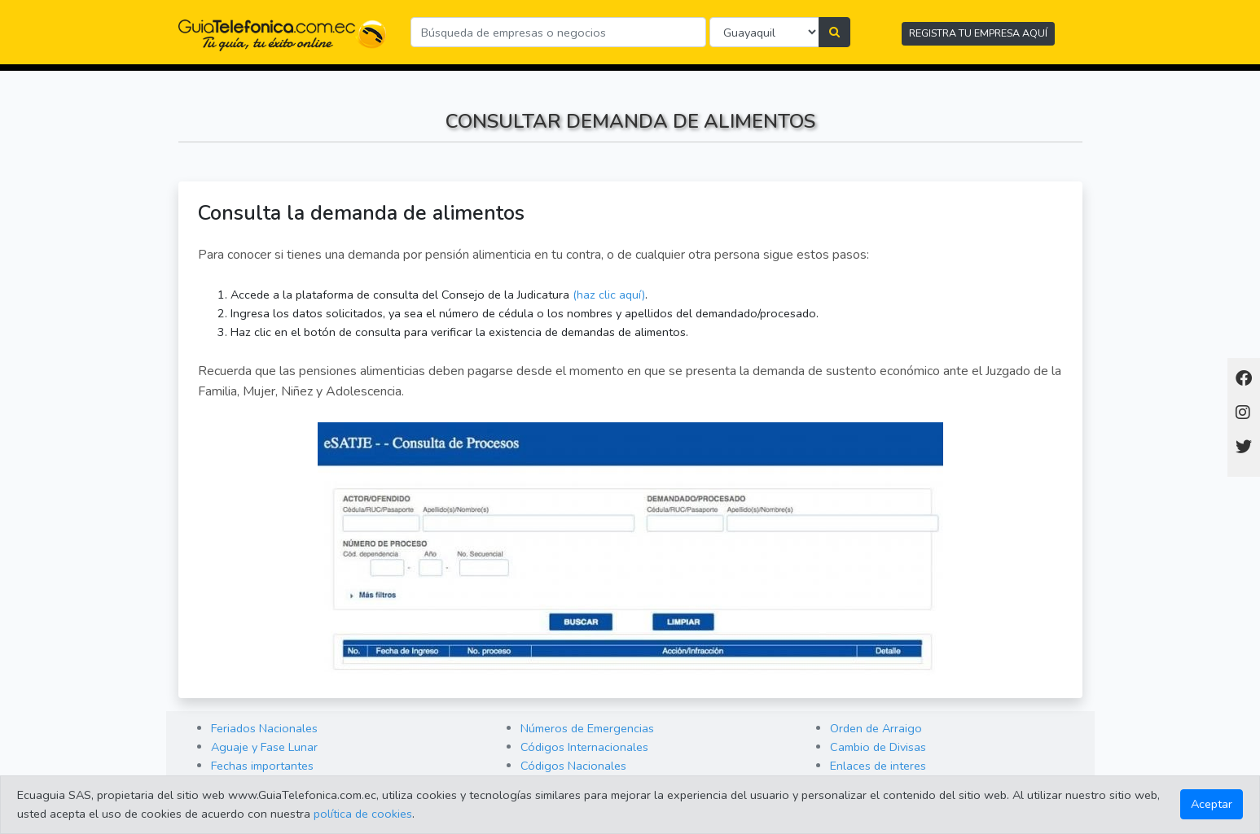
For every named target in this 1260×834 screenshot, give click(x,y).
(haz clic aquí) (609, 294)
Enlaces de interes (878, 766)
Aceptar (1211, 804)
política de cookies (363, 814)
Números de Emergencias (587, 728)
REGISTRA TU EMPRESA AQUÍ (978, 33)
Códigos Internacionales (584, 747)
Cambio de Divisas (878, 747)
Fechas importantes (262, 766)
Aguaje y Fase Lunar (264, 747)
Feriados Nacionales (264, 728)
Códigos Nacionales (573, 766)
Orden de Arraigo (876, 728)
